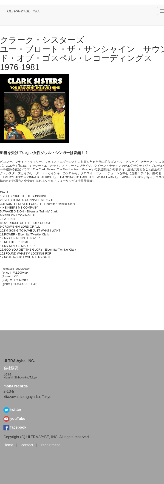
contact (27, 445)
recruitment (50, 445)
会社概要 (10, 368)
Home (8, 445)
